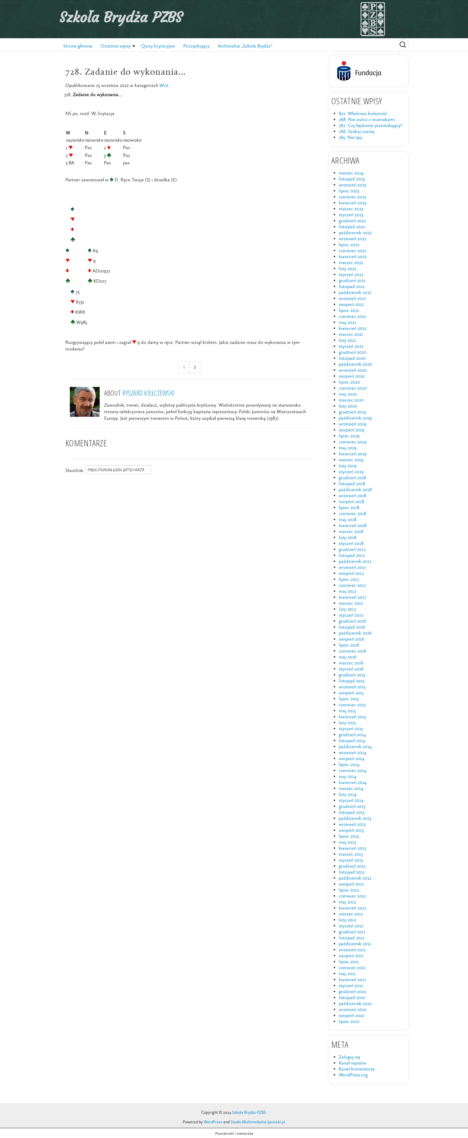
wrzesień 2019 (352, 424)
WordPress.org (353, 1075)
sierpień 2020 (352, 376)
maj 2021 (347, 322)
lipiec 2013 (349, 836)
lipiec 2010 (349, 1021)
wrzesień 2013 (352, 824)
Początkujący (196, 46)
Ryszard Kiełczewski (148, 393)
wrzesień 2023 (352, 185)
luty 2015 (347, 722)
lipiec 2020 (349, 382)
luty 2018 (347, 537)
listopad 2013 (351, 812)
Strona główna (77, 46)
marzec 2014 (351, 788)
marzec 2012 (351, 914)
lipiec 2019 (349, 436)
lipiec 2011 (349, 961)
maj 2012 (347, 902)
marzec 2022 (351, 262)
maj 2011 (347, 973)
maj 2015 (347, 710)
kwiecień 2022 (353, 256)
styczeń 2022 (351, 274)
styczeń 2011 (351, 985)
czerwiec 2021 (352, 316)
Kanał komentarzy (357, 1069)
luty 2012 (347, 920)
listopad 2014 (352, 740)
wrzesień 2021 (352, 298)
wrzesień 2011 (352, 949)
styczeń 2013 (351, 860)
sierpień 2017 (351, 573)
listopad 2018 (352, 483)
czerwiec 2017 (352, 585)
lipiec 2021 (349, 310)
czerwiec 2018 (352, 513)
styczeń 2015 (351, 728)
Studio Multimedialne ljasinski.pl (257, 1122)
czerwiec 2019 (352, 442)
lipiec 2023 (349, 191)
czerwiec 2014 (352, 770)
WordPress (213, 1122)
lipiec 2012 (349, 890)
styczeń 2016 (351, 669)
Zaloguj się (349, 1057)
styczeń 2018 (351, 543)
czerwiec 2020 (353, 388)
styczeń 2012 (351, 926)
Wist (164, 85)
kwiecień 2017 (352, 597)
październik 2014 (355, 746)
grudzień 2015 (352, 675)
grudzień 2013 (352, 806)
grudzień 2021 (352, 280)
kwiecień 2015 (352, 716)
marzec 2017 (351, 603)
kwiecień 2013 (352, 848)
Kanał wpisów (352, 1063)
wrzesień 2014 (352, 752)
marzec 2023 (351, 209)
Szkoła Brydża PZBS (120, 17)
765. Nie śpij (350, 137)
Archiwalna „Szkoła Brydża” (245, 46)
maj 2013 (347, 842)
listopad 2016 (352, 627)
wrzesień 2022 (352, 238)
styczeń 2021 (351, 346)
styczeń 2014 (351, 800)
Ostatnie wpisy (115, 46)
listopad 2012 (352, 872)
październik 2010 (355, 1003)
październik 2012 (355, 878)
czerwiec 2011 (352, 967)
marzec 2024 (351, 173)
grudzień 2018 (352, 477)
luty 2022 (347, 268)
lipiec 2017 (349, 579)
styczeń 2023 (351, 215)
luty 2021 (347, 340)
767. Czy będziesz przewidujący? (370, 125)
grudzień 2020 (353, 352)
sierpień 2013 (351, 830)
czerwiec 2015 (352, 704)
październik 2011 (355, 943)
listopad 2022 (352, 226)
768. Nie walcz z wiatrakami (367, 119)
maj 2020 (348, 394)
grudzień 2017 (352, 549)
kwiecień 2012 (352, 908)
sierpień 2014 (351, 758)
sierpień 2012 (351, 884)
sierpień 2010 (351, 1015)
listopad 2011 (351, 938)
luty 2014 (347, 794)
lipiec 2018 (349, 507)
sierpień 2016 (351, 639)
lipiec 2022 (349, 244)
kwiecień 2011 (352, 979)
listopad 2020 (352, 358)
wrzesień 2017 (352, 567)
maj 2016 (347, 657)
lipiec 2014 (349, 764)
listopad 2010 (352, 997)
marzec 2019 (351, 459)
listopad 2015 (351, 681)
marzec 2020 (351, 400)
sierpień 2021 (351, 304)
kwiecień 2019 (353, 454)
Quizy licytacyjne (158, 46)
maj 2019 (347, 448)
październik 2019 (355, 418)
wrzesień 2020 (353, 370)
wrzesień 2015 (352, 687)
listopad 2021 (352, 286)
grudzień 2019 (352, 412)
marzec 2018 (351, 531)
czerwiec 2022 (352, 250)
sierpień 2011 (351, 955)
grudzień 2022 (352, 220)
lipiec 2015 (349, 699)
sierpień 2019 (351, 430)
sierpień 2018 (351, 501)
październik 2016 (355, 633)
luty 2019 (347, 465)
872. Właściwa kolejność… (364, 113)
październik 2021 (355, 292)
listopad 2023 (352, 179)
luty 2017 (347, 609)
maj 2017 (347, 591)
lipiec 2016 (349, 645)
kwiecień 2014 (353, 782)
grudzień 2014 (352, 734)
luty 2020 (348, 406)
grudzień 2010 (352, 991)
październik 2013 (355, 818)
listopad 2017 (352, 555)
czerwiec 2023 (352, 197)
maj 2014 (347, 776)
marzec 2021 (351, 334)
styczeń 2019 (351, 471)
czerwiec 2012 (352, 896)
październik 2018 (355, 489)
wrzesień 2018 (352, 495)
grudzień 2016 (352, 621)
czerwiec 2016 (352, 651)
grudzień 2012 (352, 866)
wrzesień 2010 (353, 1009)
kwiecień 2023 (352, 203)
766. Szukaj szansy (357, 131)
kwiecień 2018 (353, 525)
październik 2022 (355, 232)
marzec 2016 (351, 663)
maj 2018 (347, 519)
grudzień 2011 (352, 932)
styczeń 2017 (351, 615)
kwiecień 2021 (352, 328)
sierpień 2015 (351, 693)
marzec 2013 (351, 854)
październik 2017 (355, 561)
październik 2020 (355, 364)
